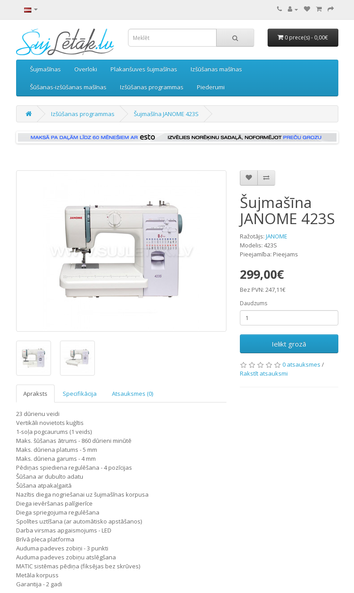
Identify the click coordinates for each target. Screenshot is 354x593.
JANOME (276, 236)
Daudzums (253, 303)
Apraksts (35, 394)
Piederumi (211, 87)
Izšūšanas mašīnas (216, 69)
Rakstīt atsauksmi (264, 373)
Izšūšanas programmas (151, 87)
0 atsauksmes (301, 364)
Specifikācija (80, 394)
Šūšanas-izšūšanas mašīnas (68, 87)
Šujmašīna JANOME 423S (166, 114)
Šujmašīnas (45, 69)
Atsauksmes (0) (132, 394)
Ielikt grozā (289, 343)
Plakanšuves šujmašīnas (144, 69)
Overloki (85, 69)
